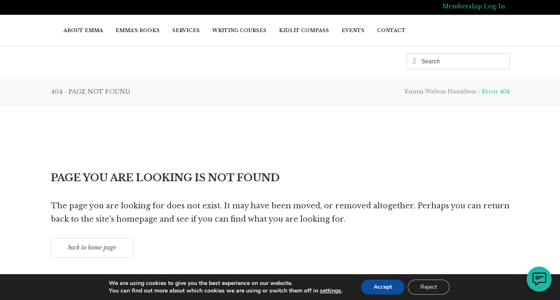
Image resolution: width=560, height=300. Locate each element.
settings (330, 291)
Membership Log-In (473, 6)
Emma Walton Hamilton (440, 91)
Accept (383, 287)
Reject (428, 287)
